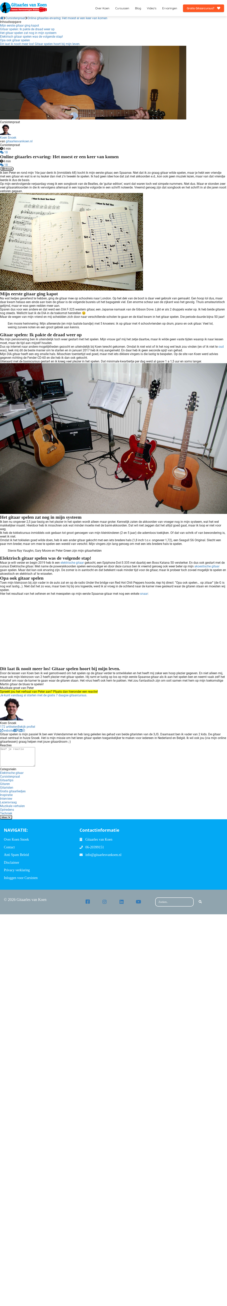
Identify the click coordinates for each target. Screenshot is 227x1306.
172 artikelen (9, 727)
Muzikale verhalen (12, 806)
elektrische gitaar (72, 562)
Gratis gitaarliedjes (13, 791)
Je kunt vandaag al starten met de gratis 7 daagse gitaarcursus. (43, 695)
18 (4, 152)
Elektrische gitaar (11, 773)
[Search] (200, 902)
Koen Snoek (8, 137)
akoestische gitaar (206, 566)
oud (221, 346)
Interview (6, 798)
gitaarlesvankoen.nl (19, 141)
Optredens (7, 810)
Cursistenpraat (10, 776)
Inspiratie (6, 795)
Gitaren (5, 784)
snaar (144, 594)
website (7, 730)
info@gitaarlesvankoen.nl (103, 855)
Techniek (6, 813)
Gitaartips (6, 780)
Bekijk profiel (26, 727)
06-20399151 (94, 847)
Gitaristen (6, 787)
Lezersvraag (8, 802)
